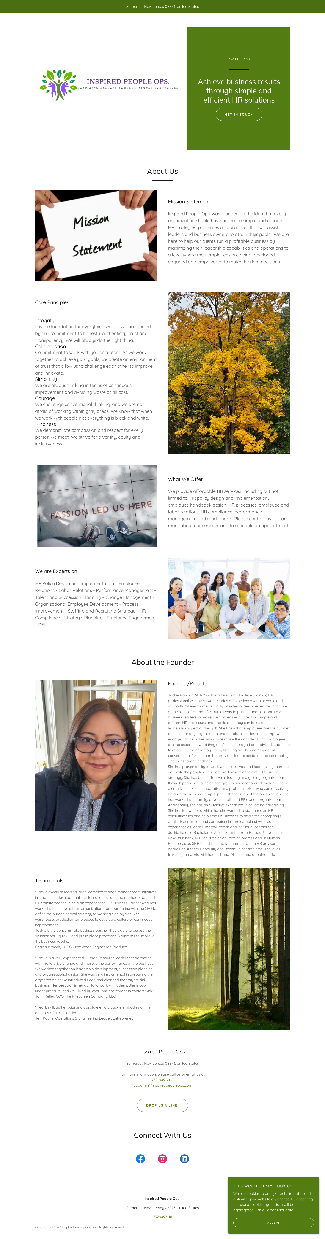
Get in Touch (239, 114)
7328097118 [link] (162, 1217)
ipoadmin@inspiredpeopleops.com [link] (162, 1085)
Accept (273, 1222)
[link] (140, 1159)
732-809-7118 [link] (239, 59)
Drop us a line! (162, 1105)
